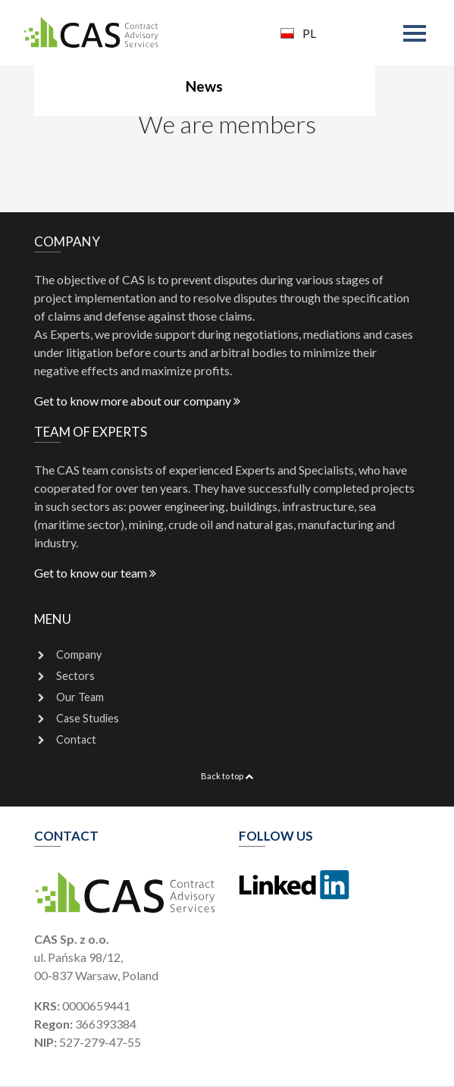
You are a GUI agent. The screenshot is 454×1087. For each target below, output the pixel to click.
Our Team (80, 697)
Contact (76, 739)
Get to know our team (95, 572)
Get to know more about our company (137, 400)
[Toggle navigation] (417, 34)
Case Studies (87, 718)
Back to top (227, 776)
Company (79, 654)
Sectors (75, 675)
